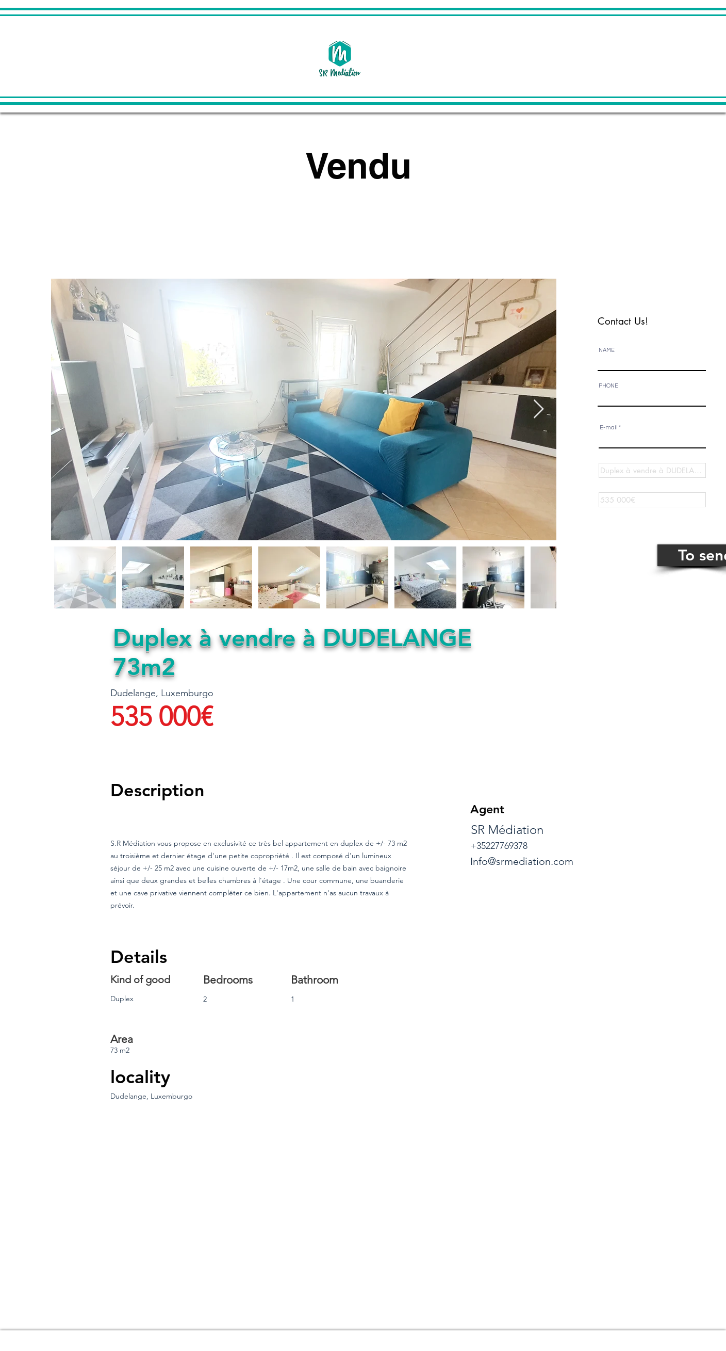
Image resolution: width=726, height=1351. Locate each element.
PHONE (608, 386)
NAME (607, 350)
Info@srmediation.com (521, 861)
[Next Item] (538, 409)
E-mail (609, 427)
